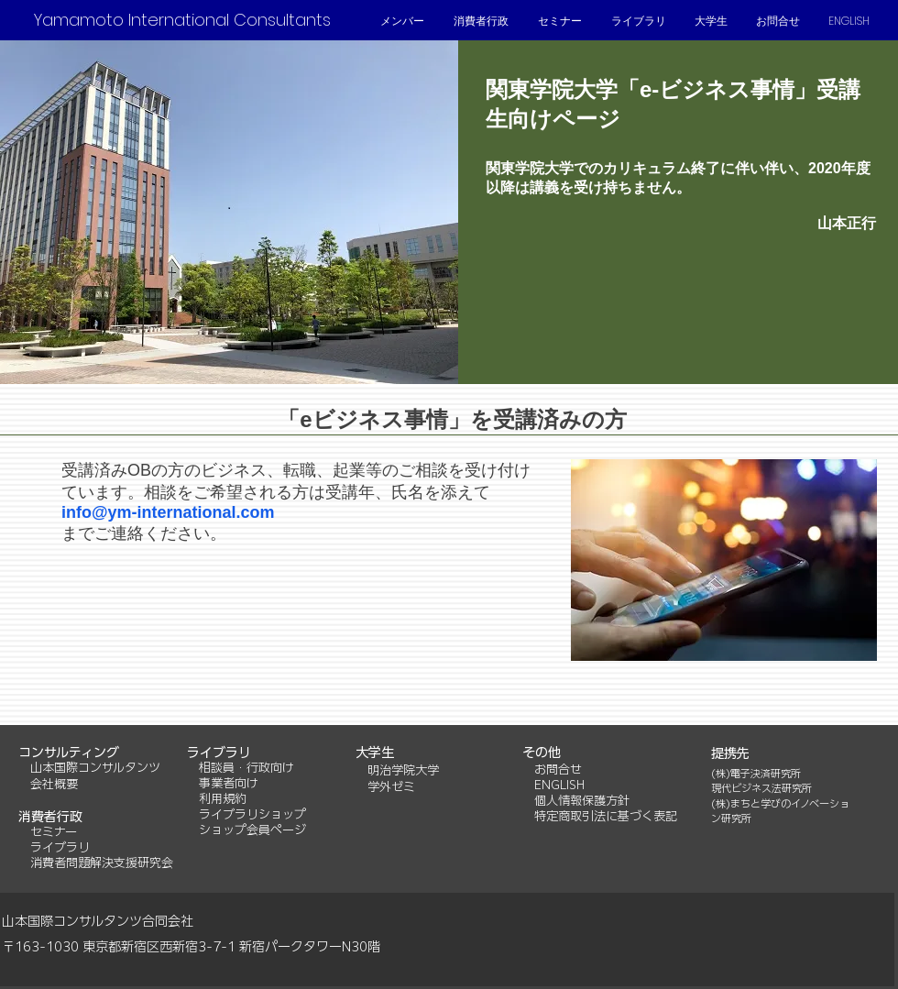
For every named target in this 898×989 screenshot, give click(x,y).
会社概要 (54, 784)
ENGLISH (559, 785)
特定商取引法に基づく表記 (605, 816)
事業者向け (228, 783)
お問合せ (558, 769)
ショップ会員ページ (252, 830)
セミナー (53, 832)
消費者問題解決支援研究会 (101, 863)
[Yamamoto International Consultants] (182, 19)
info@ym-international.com (168, 512)
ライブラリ (60, 847)
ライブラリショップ (252, 814)
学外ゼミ (391, 787)
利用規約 (222, 799)
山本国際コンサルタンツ (89, 768)
